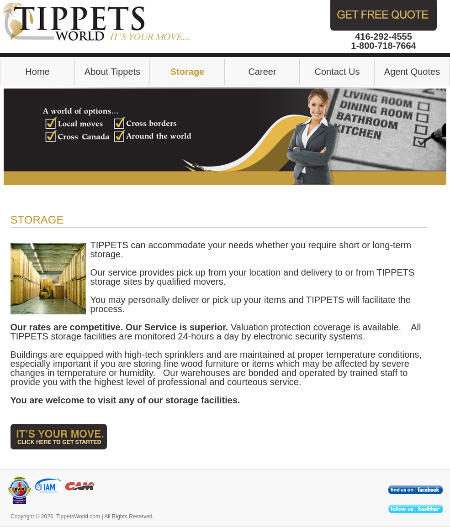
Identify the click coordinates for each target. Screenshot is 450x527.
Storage (187, 72)
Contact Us (337, 72)
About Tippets (112, 72)
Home (37, 72)
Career (262, 72)
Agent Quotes (412, 72)
